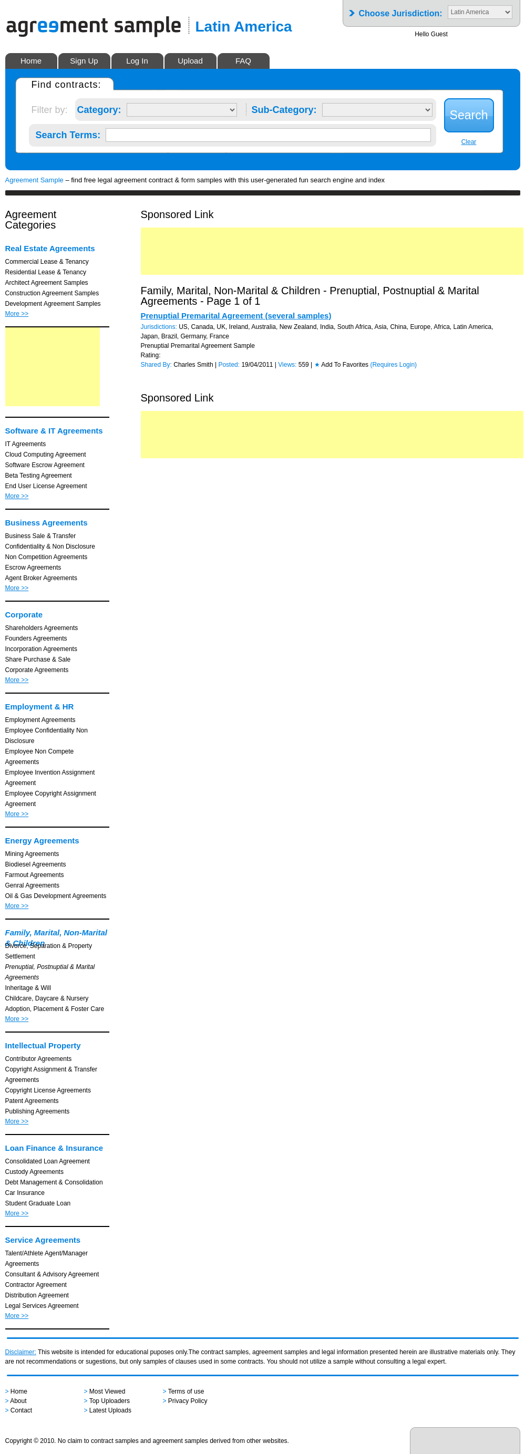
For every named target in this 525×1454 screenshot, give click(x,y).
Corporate (24, 614)
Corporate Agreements (37, 670)
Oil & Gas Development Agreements (56, 896)
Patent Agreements (32, 1101)
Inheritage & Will (28, 988)
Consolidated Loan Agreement (47, 1161)
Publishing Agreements (37, 1111)
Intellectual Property (43, 1045)
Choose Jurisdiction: (400, 10)
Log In (137, 60)
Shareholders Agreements (41, 628)
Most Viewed (107, 1391)
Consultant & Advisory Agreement (52, 1274)
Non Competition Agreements (46, 557)
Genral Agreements (32, 885)
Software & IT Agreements (54, 430)
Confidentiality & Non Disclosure (50, 546)
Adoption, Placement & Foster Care (55, 1009)
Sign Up (84, 60)
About (18, 1401)
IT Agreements (25, 444)
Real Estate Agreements (50, 248)
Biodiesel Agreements (35, 864)
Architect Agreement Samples (46, 282)
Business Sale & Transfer (40, 536)
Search (469, 115)
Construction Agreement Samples (52, 293)
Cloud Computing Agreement (45, 454)
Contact (21, 1410)
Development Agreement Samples (53, 303)
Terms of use (186, 1391)
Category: (99, 108)
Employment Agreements (40, 720)
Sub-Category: (284, 108)
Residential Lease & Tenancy (46, 272)
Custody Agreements (34, 1171)
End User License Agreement (46, 486)
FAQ (243, 60)
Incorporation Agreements (41, 649)
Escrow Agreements (33, 567)
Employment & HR (39, 706)
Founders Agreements (36, 638)
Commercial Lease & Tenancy (47, 261)
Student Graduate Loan (38, 1203)
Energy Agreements (42, 840)
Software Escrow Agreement (45, 465)
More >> (17, 313)
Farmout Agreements (34, 875)
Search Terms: (68, 133)
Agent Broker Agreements (41, 578)
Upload (190, 60)
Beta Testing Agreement (38, 475)
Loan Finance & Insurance (54, 1147)
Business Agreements (46, 522)
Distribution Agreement (37, 1295)
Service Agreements (43, 1239)
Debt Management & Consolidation (54, 1182)
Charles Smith (193, 364)
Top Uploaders (109, 1401)
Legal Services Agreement (42, 1305)
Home (31, 60)
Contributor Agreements (38, 1059)
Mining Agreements (32, 854)
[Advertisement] (52, 366)
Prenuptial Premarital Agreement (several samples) (236, 315)
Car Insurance (25, 1193)
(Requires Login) (393, 364)
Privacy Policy (188, 1401)
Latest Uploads (110, 1410)
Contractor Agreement (36, 1284)
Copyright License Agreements (48, 1090)
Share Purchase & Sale (38, 659)
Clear (469, 142)
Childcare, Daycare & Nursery (47, 998)
